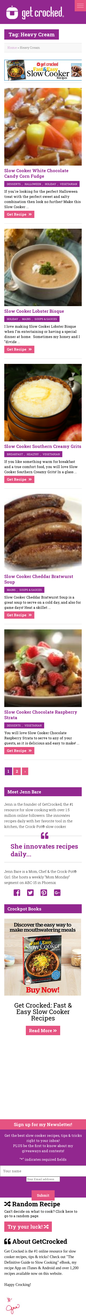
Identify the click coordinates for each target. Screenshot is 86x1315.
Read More (43, 1030)
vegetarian (68, 184)
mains (26, 319)
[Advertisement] (40, 1077)
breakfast (15, 454)
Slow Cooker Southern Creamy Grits (42, 446)
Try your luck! (28, 1226)
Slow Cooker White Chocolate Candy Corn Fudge (36, 173)
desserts (14, 184)
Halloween (33, 184)
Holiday (50, 184)
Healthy (33, 454)
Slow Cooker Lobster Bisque (34, 311)
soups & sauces (46, 319)
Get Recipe (16, 214)
